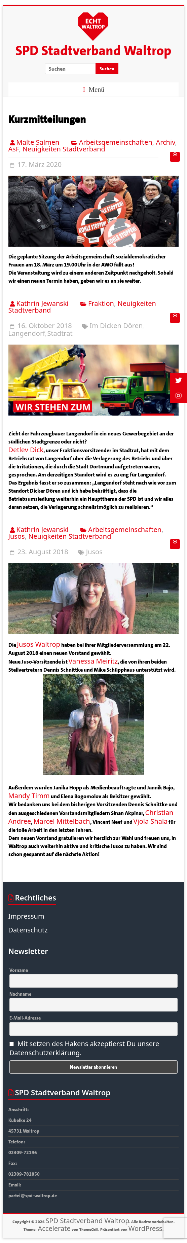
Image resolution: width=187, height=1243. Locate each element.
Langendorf (26, 333)
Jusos (16, 536)
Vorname (18, 970)
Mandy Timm (29, 795)
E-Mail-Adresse (25, 1018)
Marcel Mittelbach (61, 821)
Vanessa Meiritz (93, 661)
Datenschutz (28, 929)
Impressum (26, 916)
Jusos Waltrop (38, 644)
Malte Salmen (38, 142)
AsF (13, 148)
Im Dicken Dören (116, 325)
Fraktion (101, 303)
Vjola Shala (151, 821)
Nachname (20, 994)
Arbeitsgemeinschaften (115, 142)
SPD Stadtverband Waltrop (93, 51)
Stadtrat (59, 333)
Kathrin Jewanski (42, 303)
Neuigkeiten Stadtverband (64, 148)
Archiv (165, 142)
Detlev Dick (26, 449)
